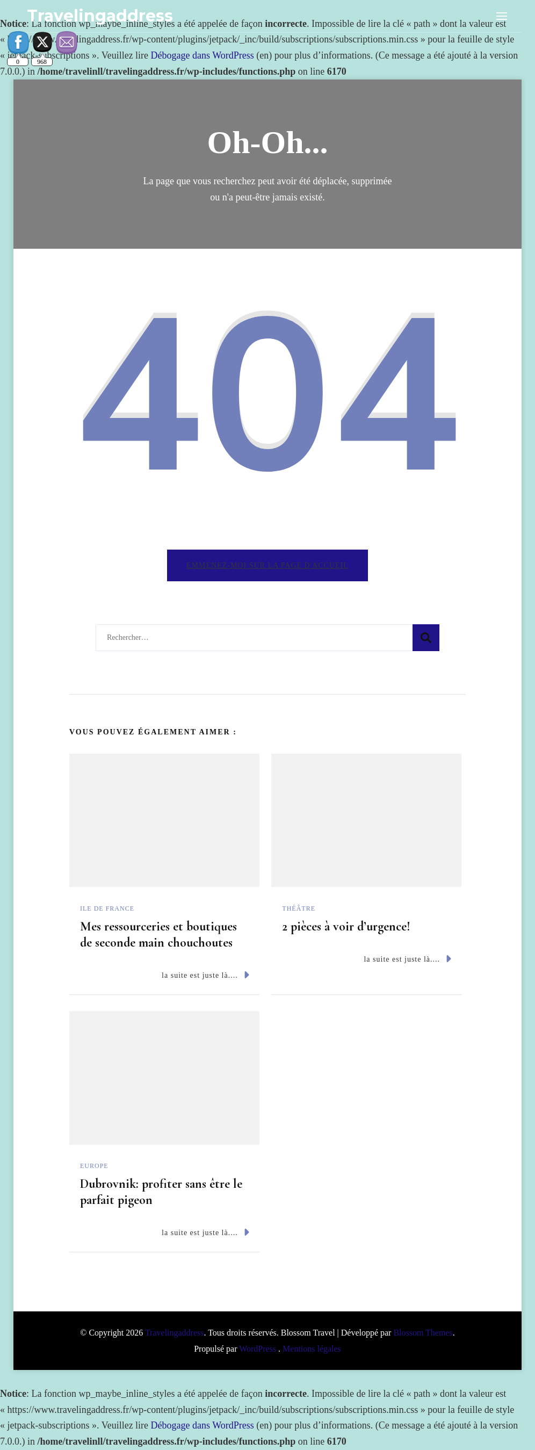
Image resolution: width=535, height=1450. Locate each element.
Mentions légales (312, 1348)
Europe (94, 1166)
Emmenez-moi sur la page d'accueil (267, 565)
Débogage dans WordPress (202, 55)
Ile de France (107, 908)
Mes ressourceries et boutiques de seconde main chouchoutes (158, 934)
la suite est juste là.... (205, 974)
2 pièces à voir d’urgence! (346, 926)
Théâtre (298, 908)
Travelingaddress (100, 16)
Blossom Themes (422, 1332)
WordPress (257, 1348)
